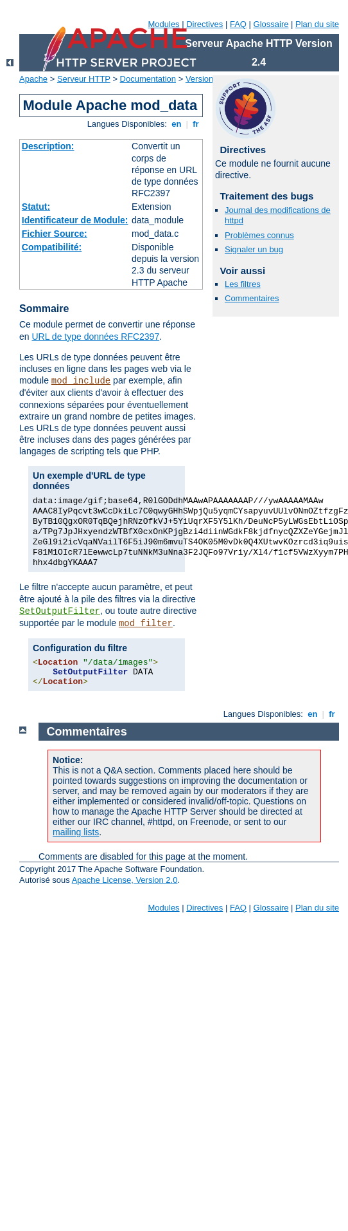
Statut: (36, 206)
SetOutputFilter (59, 611)
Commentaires (252, 298)
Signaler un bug (254, 249)
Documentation (148, 79)
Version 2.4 (206, 79)
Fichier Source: (54, 233)
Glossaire (271, 24)
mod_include (80, 381)
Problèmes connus (259, 235)
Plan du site (317, 24)
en (177, 124)
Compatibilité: (52, 247)
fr (196, 124)
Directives (204, 24)
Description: (48, 146)
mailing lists (76, 832)
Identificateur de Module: (75, 220)
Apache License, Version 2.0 (125, 880)
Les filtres (243, 284)
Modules (163, 24)
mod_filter (146, 623)
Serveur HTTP (83, 79)
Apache (33, 79)
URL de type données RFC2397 (95, 336)
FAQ (238, 24)
